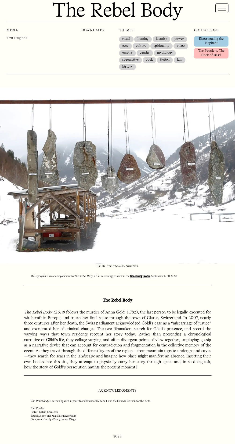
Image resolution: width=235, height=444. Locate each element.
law (179, 59)
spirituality (161, 45)
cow (125, 45)
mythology (165, 52)
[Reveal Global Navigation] (221, 8)
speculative (130, 59)
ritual (126, 38)
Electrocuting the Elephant (211, 41)
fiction (165, 59)
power (179, 38)
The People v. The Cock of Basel (211, 53)
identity (161, 38)
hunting (142, 38)
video (181, 45)
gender (145, 52)
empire (127, 52)
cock (149, 59)
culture (141, 45)
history (127, 66)
